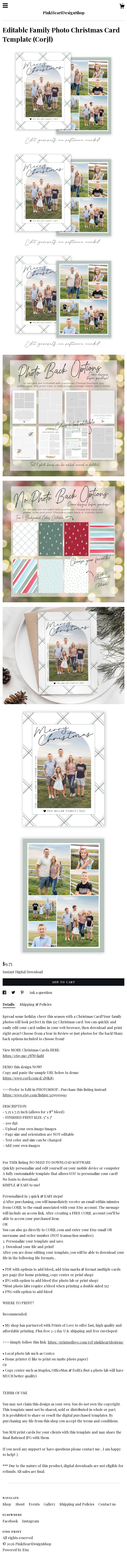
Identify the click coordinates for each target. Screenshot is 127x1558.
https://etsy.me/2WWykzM (23, 1055)
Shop (7, 1504)
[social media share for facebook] (5, 992)
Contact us (107, 1504)
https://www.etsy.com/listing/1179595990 (35, 1095)
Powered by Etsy (16, 1549)
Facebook (11, 1521)
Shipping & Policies (35, 1004)
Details (9, 1004)
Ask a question (40, 992)
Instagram (30, 1521)
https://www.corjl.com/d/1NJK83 (28, 1078)
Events (34, 1504)
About (20, 1504)
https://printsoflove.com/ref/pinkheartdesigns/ (86, 1342)
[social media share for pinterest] (22, 992)
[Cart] (122, 6)
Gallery (50, 1504)
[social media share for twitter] (13, 992)
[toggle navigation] (5, 5)
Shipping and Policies (77, 1504)
